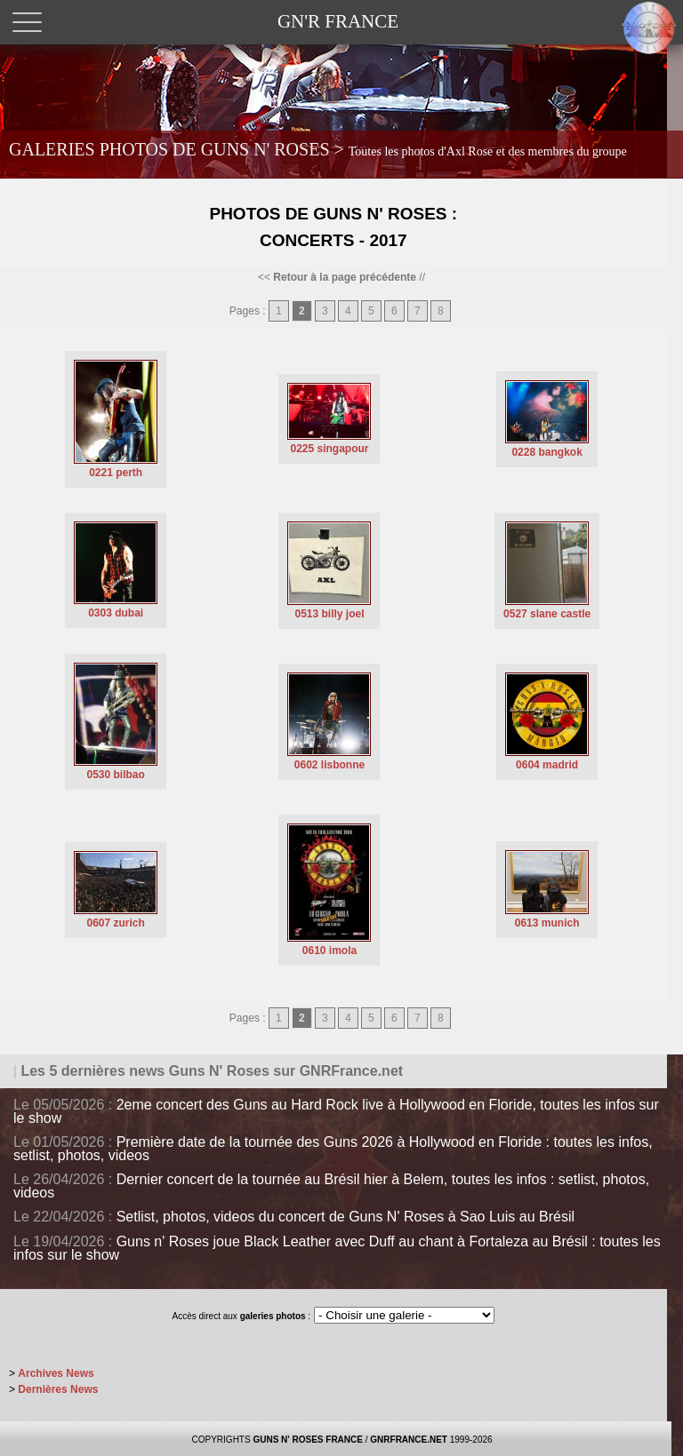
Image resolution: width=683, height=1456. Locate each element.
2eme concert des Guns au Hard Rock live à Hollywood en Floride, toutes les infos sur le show (336, 1111)
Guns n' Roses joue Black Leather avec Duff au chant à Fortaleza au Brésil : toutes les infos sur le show (337, 1248)
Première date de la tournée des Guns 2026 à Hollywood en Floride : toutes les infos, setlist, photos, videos (333, 1148)
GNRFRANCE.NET (408, 1439)
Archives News (55, 1373)
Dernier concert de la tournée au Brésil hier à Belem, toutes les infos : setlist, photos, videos (331, 1186)
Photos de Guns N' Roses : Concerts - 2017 (333, 227)
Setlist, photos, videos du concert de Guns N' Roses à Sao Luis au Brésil (346, 1216)
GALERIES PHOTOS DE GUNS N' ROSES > (318, 149)
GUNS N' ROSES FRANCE (308, 1439)
